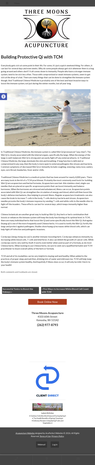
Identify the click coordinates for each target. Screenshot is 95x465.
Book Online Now (47, 301)
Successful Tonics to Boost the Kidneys (18, 290)
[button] (3, 96)
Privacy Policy (57, 436)
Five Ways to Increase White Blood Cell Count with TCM (65, 290)
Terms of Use (45, 436)
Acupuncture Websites (25, 433)
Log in (54, 444)
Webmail (41, 444)
